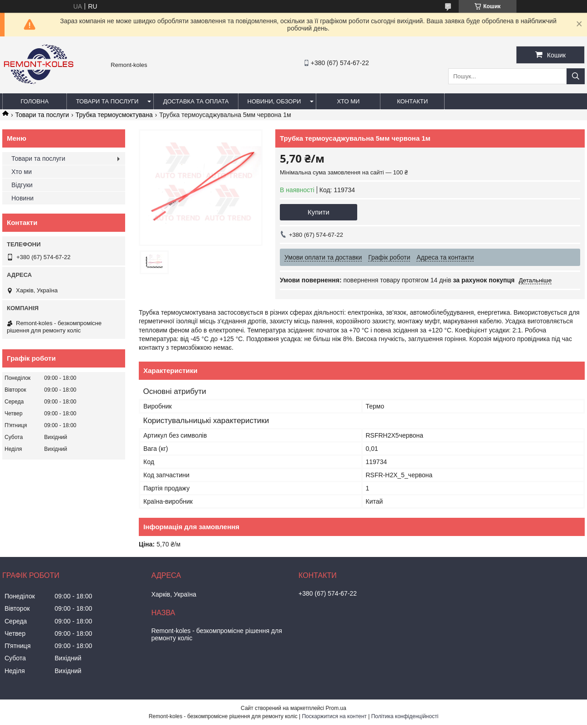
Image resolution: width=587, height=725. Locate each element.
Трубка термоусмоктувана (114, 114)
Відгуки (22, 185)
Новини (22, 198)
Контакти (412, 101)
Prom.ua (336, 708)
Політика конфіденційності (405, 716)
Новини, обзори (274, 101)
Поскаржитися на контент (334, 716)
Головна (34, 101)
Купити (318, 212)
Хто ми (348, 101)
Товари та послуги (107, 101)
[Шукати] (576, 76)
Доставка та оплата (195, 101)
